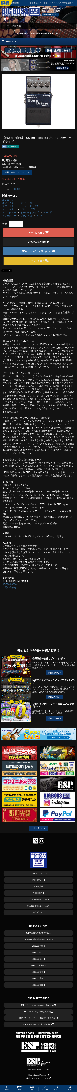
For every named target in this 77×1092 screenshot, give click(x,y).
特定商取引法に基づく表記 (38, 906)
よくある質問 (37, 886)
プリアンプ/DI (27, 209)
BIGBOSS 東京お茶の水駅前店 (38, 933)
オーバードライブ (29, 206)
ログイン (55, 33)
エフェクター (9, 199)
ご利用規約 (37, 893)
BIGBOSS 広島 (37, 978)
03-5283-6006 (10, 584)
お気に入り (46, 33)
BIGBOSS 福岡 (37, 985)
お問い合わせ (9, 587)
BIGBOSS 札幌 (37, 946)
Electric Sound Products (38, 1075)
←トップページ (38, 828)
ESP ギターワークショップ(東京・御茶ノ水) (38, 1018)
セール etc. (45, 1088)
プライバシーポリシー (37, 899)
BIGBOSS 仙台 (37, 952)
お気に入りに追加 (38, 242)
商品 (19, 1088)
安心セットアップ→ (50, 15)
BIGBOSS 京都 (37, 972)
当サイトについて (37, 873)
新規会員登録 (34, 33)
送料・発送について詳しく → (17, 172)
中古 (32, 1088)
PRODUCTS (9, 41)
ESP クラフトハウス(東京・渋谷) (38, 1011)
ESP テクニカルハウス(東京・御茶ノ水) (38, 1005)
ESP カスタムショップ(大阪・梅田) (38, 1024)
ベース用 (47, 212)
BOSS (17, 189)
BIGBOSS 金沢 (37, 959)
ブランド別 (26, 203)
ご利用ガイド (22, 33)
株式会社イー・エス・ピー (38, 1078)
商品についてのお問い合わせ (38, 251)
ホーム (7, 1088)
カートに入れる (38, 232)
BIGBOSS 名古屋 (37, 965)
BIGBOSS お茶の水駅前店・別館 (38, 939)
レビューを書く (38, 261)
